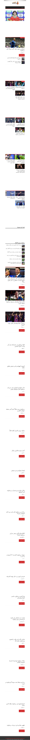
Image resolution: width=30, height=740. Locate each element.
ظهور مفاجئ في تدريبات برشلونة (16, 725)
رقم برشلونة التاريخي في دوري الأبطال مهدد (13, 248)
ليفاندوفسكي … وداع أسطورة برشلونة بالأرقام (20, 198)
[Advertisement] (15, 29)
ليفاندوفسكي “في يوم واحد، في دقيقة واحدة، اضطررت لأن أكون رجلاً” (16, 280)
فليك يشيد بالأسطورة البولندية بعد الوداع (20, 207)
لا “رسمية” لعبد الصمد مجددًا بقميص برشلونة (20, 134)
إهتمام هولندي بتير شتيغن (18, 470)
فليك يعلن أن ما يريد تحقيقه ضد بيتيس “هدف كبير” (10, 161)
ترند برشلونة (22, 37)
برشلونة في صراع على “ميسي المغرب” (16, 19)
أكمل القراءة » (21, 55)
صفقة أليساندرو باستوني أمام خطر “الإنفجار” (21, 161)
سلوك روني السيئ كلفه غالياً (17, 430)
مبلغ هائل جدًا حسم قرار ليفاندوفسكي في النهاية (10, 88)
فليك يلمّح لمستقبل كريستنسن (11, 197)
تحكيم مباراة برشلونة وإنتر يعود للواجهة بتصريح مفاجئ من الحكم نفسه (14, 263)
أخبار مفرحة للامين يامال (18, 450)
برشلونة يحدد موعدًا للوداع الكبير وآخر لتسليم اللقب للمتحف (20, 171)
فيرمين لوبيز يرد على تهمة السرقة (16, 576)
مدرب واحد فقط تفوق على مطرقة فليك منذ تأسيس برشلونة (20, 98)
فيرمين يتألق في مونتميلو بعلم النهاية (21, 124)
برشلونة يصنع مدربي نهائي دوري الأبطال (14, 251)
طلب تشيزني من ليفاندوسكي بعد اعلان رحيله (10, 125)
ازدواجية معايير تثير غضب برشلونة (15, 258)
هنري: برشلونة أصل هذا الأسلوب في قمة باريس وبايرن (14, 256)
